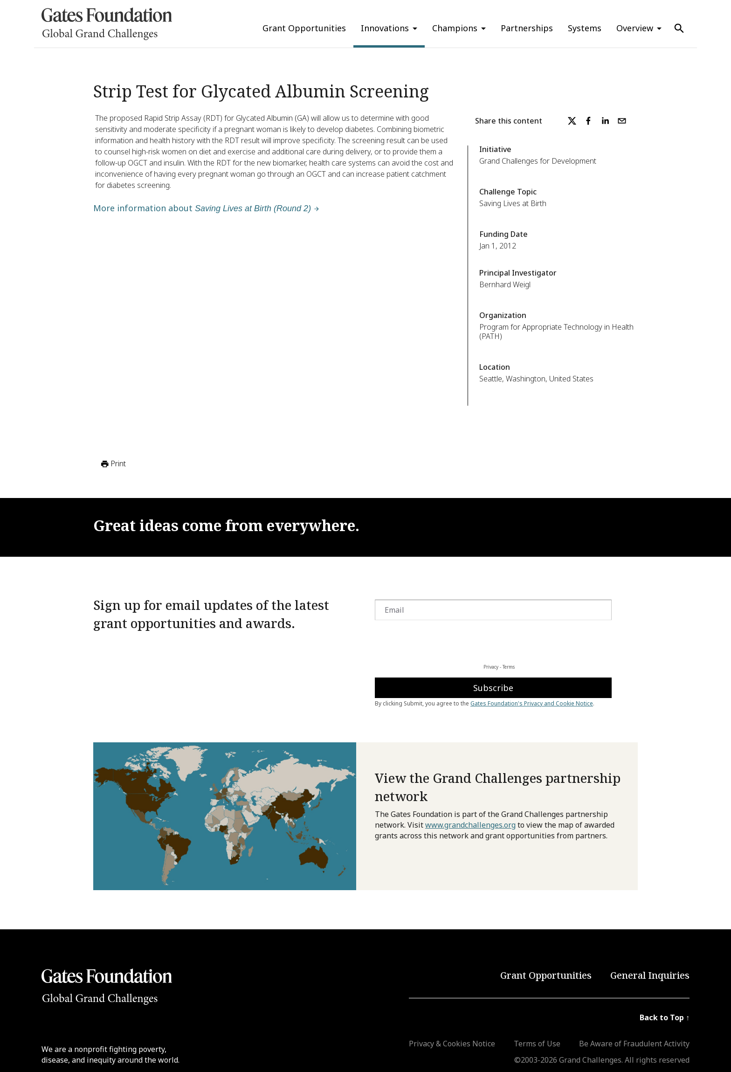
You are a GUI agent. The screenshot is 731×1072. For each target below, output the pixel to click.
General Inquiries (650, 975)
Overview (634, 28)
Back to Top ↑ (665, 1017)
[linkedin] (605, 120)
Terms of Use (537, 1043)
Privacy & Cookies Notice (452, 1043)
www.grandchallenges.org (470, 825)
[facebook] (588, 120)
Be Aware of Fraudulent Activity (634, 1043)
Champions (454, 28)
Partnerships (527, 28)
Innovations (385, 28)
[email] (622, 120)
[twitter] (572, 120)
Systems (584, 28)
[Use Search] (679, 28)
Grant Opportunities (304, 28)
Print (112, 464)
